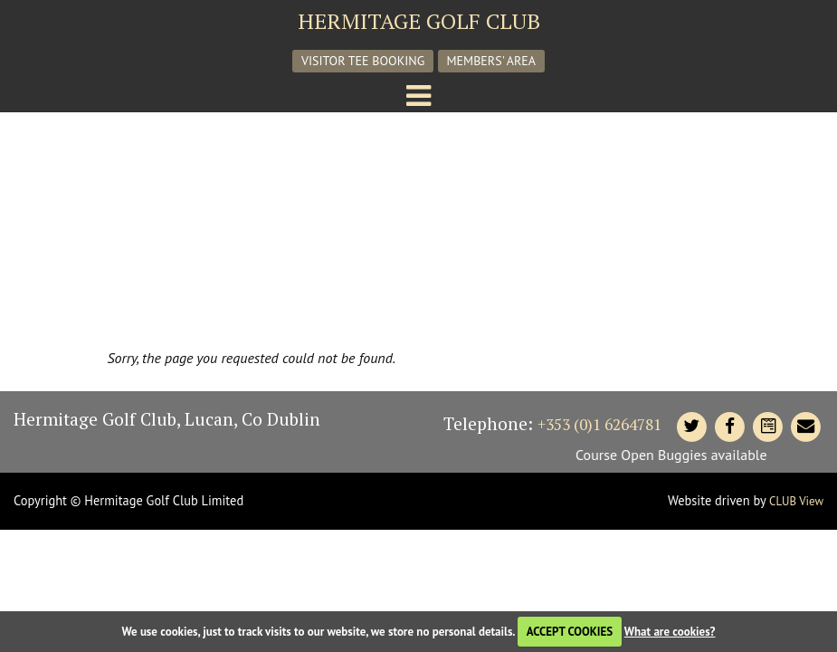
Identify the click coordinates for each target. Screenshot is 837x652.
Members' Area (492, 61)
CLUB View (796, 501)
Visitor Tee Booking (362, 61)
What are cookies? (670, 631)
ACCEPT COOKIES (570, 631)
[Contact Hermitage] (767, 426)
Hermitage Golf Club (419, 20)
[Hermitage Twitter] (691, 426)
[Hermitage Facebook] (729, 426)
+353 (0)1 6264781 (599, 424)
